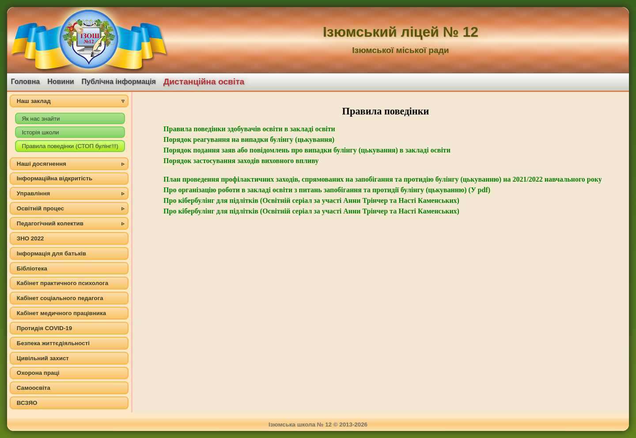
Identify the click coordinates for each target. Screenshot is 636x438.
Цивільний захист (43, 358)
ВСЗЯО (27, 403)
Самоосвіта (33, 388)
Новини (60, 81)
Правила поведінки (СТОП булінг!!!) (70, 146)
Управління (33, 193)
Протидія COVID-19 (44, 328)
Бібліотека (32, 268)
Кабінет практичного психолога (62, 283)
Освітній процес (40, 208)
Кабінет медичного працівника (61, 313)
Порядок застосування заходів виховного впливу (240, 160)
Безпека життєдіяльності (53, 343)
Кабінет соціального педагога (60, 298)
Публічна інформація (119, 81)
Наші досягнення (41, 163)
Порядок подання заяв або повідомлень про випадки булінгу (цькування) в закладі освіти (306, 150)
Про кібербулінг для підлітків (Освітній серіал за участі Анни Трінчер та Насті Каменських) (311, 200)
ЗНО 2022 (30, 238)
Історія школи (40, 132)
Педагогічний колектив (50, 223)
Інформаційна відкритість (54, 178)
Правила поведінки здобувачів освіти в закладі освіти (249, 129)
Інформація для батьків (51, 253)
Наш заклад (34, 101)
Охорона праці (38, 372)
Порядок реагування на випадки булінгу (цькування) (248, 139)
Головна (25, 81)
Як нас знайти (41, 118)
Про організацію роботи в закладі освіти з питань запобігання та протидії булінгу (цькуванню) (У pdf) (326, 190)
